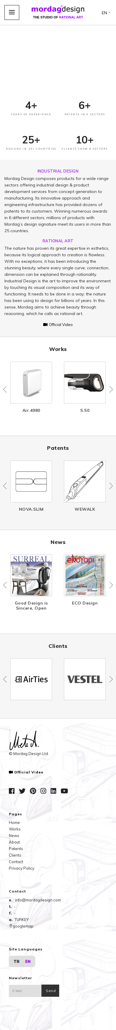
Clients (15, 855)
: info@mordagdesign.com (37, 900)
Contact (16, 861)
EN (27, 961)
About (14, 842)
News (14, 835)
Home (14, 822)
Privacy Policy (21, 868)
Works (15, 829)
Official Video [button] (57, 324)
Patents (16, 848)
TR (17, 961)
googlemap (21, 926)
